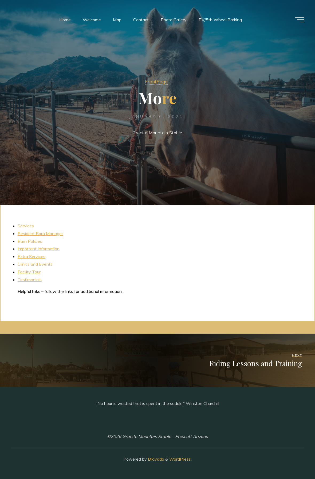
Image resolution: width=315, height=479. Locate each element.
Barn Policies (30, 241)
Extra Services (31, 256)
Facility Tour (29, 272)
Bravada (155, 459)
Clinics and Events (35, 264)
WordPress (180, 459)
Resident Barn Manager (40, 233)
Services (26, 225)
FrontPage (156, 81)
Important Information (39, 248)
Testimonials (30, 279)
